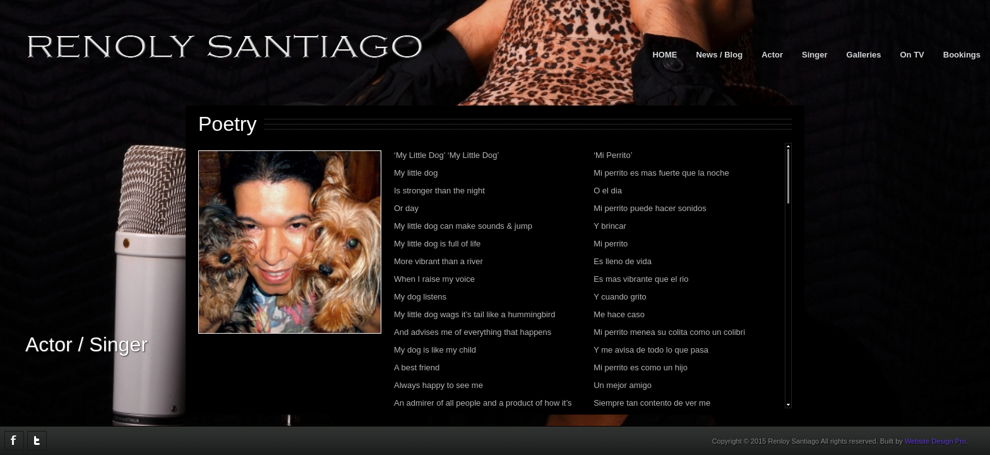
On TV (912, 54)
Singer (814, 54)
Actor (772, 54)
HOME (664, 54)
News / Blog (719, 54)
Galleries (864, 54)
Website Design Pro (935, 441)
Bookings (962, 54)
